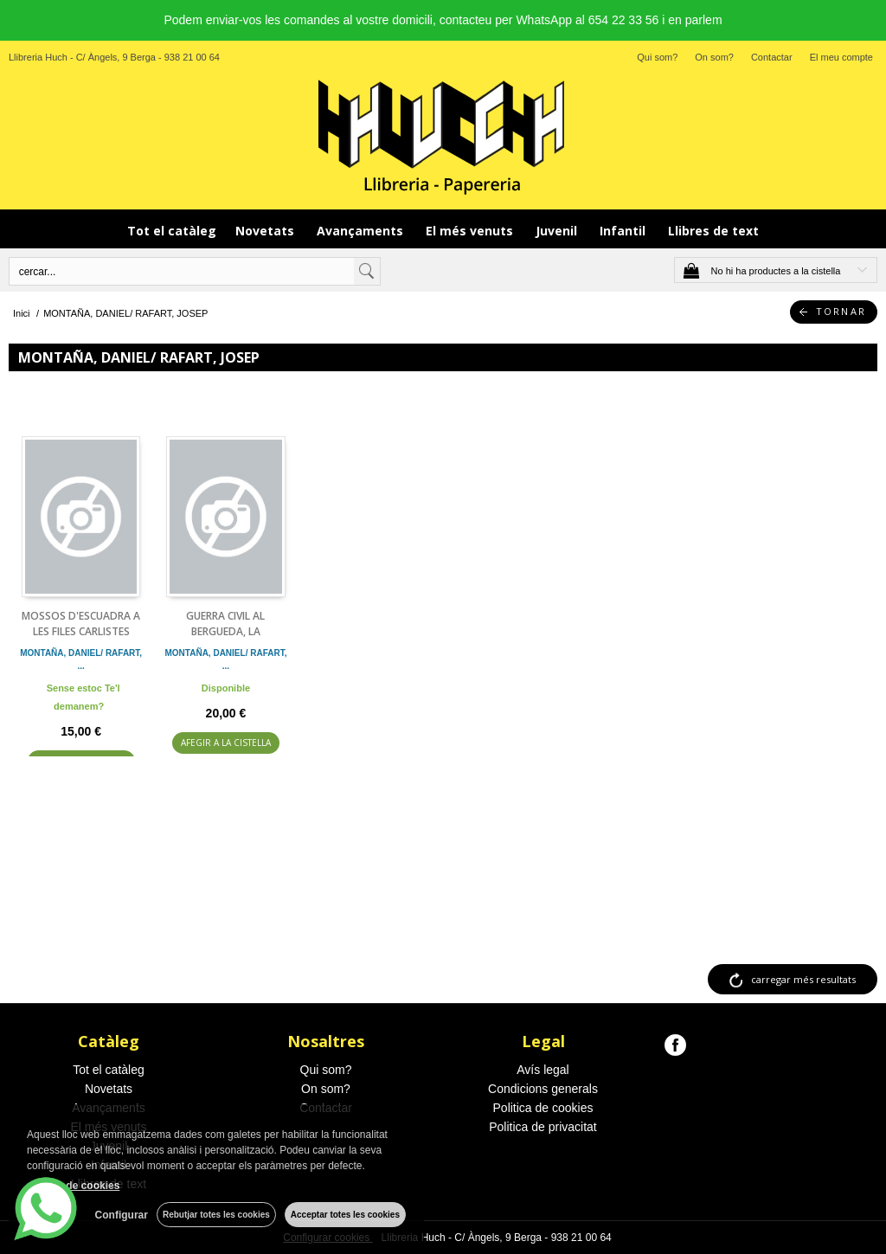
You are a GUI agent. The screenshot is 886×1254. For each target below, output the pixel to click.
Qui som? (657, 57)
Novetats (266, 230)
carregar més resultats (803, 979)
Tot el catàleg (171, 230)
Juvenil (558, 230)
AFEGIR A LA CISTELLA (226, 742)
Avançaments (362, 230)
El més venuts (471, 230)
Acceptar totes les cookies (345, 1214)
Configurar (121, 1215)
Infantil (624, 230)
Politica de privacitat (543, 1127)
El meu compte (841, 57)
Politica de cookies (543, 1108)
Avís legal (542, 1070)
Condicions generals (543, 1089)
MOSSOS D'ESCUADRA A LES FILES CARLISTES (81, 623)
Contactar (772, 57)
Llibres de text (713, 230)
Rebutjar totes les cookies (216, 1214)
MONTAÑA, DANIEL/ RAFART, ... (81, 659)
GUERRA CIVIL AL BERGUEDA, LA (225, 623)
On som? (714, 57)
